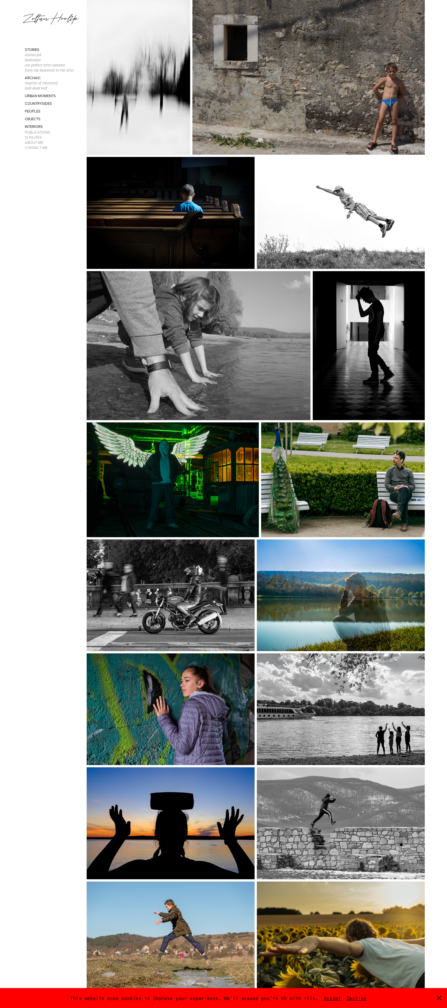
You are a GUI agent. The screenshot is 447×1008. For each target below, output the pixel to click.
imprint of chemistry (41, 83)
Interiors (34, 126)
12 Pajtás (33, 137)
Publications (37, 132)
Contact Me (36, 147)
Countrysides (38, 103)
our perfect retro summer (45, 65)
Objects (32, 118)
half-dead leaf (36, 88)
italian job (33, 55)
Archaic (33, 77)
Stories (32, 49)
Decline (357, 998)
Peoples (32, 111)
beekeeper (33, 60)
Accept (332, 998)
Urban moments (40, 95)
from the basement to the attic (49, 70)
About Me (34, 142)
